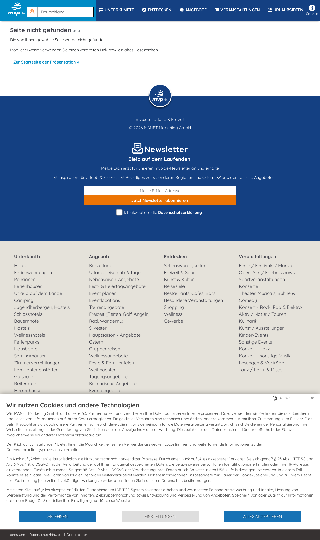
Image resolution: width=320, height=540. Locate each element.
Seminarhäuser (30, 356)
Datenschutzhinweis (45, 534)
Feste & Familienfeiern (112, 363)
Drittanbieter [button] (76, 534)
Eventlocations (104, 300)
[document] (160, 456)
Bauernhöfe (26, 321)
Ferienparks (26, 342)
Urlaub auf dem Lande (38, 293)
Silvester (98, 328)
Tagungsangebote (108, 377)
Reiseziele (174, 286)
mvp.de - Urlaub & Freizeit (160, 119)
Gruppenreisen (104, 349)
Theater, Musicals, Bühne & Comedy (267, 296)
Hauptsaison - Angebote (115, 335)
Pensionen (25, 279)
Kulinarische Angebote (113, 383)
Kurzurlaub (100, 265)
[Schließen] (312, 398)
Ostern (96, 342)
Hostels (22, 328)
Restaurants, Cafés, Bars (189, 293)
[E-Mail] (160, 190)
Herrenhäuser (28, 390)
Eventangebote (105, 390)
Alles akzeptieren (262, 516)
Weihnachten (103, 370)
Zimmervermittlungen (37, 363)
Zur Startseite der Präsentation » (46, 62)
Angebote (99, 256)
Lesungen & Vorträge (261, 363)
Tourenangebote (106, 307)
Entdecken (175, 256)
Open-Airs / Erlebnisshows (267, 272)
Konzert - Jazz (254, 349)
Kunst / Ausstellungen (262, 328)
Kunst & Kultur (179, 279)
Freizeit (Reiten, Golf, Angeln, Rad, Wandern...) (119, 317)
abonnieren (159, 200)
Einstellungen (160, 516)
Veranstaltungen (257, 256)
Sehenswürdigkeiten (185, 265)
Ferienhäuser (28, 286)
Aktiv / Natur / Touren (262, 314)
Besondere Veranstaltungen (193, 300)
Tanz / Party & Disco (261, 370)
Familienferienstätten (36, 370)
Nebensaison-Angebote (114, 279)
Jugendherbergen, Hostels (42, 307)
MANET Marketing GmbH (167, 127)
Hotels (20, 265)
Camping (23, 300)
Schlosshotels (28, 314)
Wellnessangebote (108, 356)
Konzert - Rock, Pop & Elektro (270, 307)
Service (312, 10)
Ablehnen (57, 516)
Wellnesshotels (29, 335)
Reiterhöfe (25, 383)
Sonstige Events (255, 342)
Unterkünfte (27, 256)
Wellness (173, 314)
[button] (61, 9)
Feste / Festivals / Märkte (266, 265)
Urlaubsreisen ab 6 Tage (115, 272)
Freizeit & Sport (180, 272)
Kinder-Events (253, 335)
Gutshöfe (23, 377)
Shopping (174, 307)
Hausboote (25, 349)
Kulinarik (248, 321)
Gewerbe (173, 321)
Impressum (15, 534)
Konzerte (248, 286)
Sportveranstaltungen (262, 279)
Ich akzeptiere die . (160, 212)
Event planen (103, 293)
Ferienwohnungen (33, 272)
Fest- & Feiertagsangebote (117, 286)
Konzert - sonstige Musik (265, 356)
